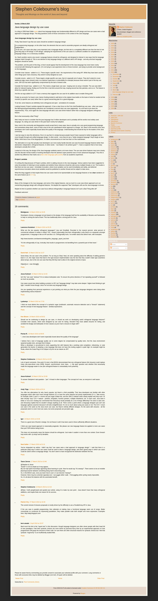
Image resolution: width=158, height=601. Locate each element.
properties (114, 225)
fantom (113, 158)
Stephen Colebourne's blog (42, 9)
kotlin (112, 210)
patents (113, 223)
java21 (113, 173)
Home (60, 578)
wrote (36, 31)
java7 (112, 175)
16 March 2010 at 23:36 (32, 419)
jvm (112, 205)
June (114, 87)
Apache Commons (116, 123)
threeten (113, 235)
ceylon (113, 145)
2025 (113, 43)
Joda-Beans (114, 121)
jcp (112, 186)
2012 (113, 67)
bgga (112, 141)
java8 (112, 177)
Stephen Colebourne (126, 27)
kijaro (112, 209)
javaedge (113, 180)
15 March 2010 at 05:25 (43, 227)
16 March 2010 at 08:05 (36, 334)
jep (112, 188)
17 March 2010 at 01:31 (37, 444)
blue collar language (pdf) (49, 155)
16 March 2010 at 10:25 (44, 359)
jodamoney (114, 195)
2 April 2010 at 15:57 (36, 523)
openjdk (113, 218)
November (116, 76)
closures (113, 147)
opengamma (114, 216)
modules (113, 212)
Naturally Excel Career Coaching (121, 130)
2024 (113, 45)
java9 (112, 179)
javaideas (22, 199)
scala (112, 227)
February (115, 94)
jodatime (113, 199)
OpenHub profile (116, 128)
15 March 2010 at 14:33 (39, 274)
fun (112, 164)
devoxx (113, 152)
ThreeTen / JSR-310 (117, 115)
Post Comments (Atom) (31, 582)
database (113, 150)
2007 (113, 101)
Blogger (82, 593)
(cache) (60, 155)
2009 (113, 97)
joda (112, 190)
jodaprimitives (115, 197)
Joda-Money (114, 119)
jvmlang (113, 207)
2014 (113, 63)
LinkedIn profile (115, 127)
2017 (113, 57)
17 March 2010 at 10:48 (39, 461)
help (112, 169)
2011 (113, 70)
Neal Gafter (25, 444)
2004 (113, 108)
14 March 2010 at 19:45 (37, 212)
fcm (112, 160)
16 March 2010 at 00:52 (37, 317)
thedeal (113, 233)
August (115, 83)
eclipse (113, 154)
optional (113, 220)
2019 (113, 52)
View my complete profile (124, 36)
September (116, 81)
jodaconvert (114, 193)
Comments (114, 248)
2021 (113, 50)
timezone (113, 237)
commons (114, 149)
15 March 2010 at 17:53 (36, 301)
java (112, 171)
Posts (113, 244)
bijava (112, 143)
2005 (113, 106)
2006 (113, 104)
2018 (113, 54)
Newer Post (19, 578)
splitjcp (113, 231)
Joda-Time (114, 117)
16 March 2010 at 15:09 (39, 376)
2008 (113, 99)
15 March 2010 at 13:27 (36, 253)
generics (113, 165)
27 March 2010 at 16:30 (37, 502)
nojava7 (113, 214)
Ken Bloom (25, 317)
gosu (112, 167)
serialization (114, 229)
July (114, 85)
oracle (113, 222)
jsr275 (113, 201)
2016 (113, 59)
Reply (23, 220)
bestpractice (114, 139)
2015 (113, 61)
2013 (113, 65)
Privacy (113, 132)
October (115, 78)
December (116, 74)
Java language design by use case (122, 92)
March (115, 90)
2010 (113, 72)
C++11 (32, 175)
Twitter (113, 125)
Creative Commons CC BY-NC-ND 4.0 (93, 588)
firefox (113, 162)
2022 (113, 48)
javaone (113, 184)
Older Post (100, 578)
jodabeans (114, 192)
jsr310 (113, 203)
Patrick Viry (25, 502)
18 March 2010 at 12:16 (44, 487)
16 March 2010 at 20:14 (37, 389)
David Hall (24, 253)
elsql (112, 156)
